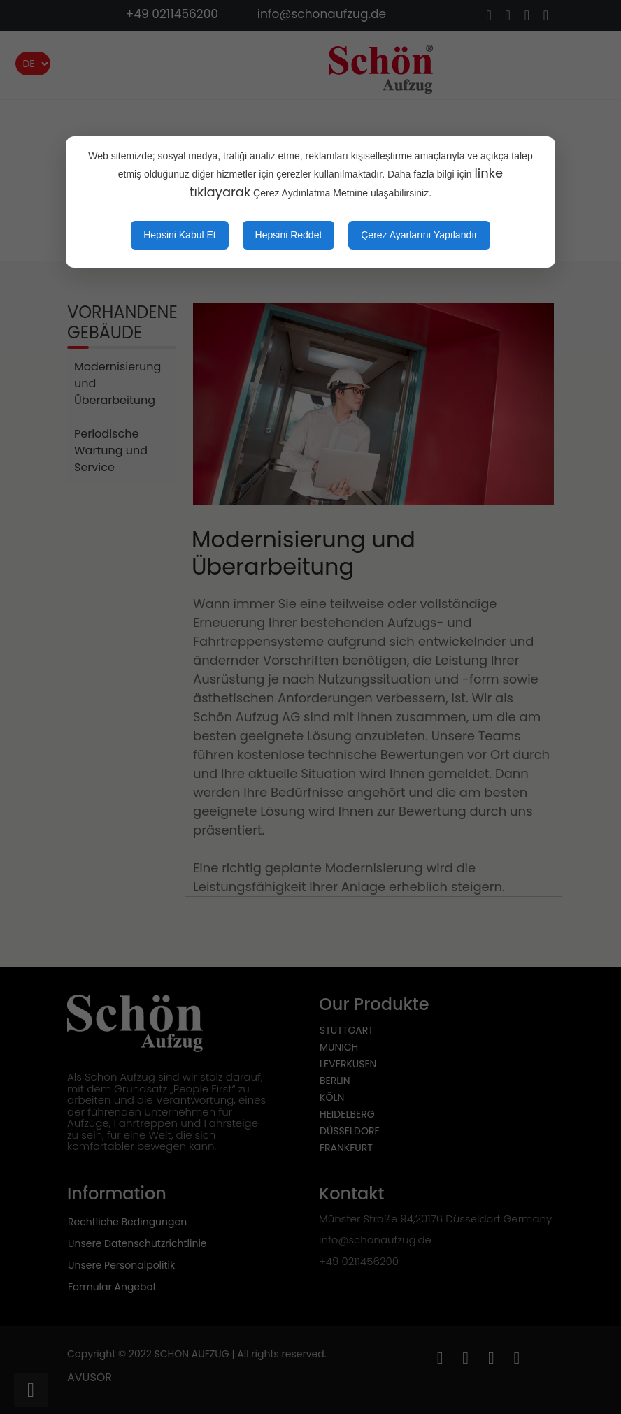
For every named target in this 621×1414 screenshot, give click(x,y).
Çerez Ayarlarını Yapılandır (419, 234)
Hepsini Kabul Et (179, 234)
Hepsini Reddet (288, 234)
